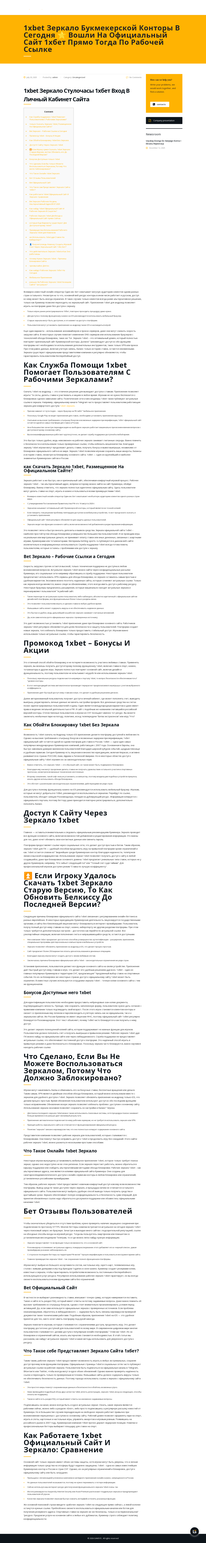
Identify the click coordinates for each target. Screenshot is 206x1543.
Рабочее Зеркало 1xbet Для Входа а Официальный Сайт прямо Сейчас (45, 217)
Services (146, 7)
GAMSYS (98, 1538)
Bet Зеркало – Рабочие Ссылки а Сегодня (48, 131)
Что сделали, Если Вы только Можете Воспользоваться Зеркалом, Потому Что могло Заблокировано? (48, 166)
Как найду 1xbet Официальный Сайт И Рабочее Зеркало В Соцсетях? (46, 209)
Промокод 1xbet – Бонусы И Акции (44, 135)
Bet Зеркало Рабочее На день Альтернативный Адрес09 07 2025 (44, 202)
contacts (159, 104)
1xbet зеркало (67, 405)
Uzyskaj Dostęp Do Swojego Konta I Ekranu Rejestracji (163, 142)
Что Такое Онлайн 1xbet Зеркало (44, 173)
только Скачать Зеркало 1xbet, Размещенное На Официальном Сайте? (50, 125)
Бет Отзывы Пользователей (42, 178)
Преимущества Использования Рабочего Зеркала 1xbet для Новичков (48, 231)
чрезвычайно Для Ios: (39, 265)
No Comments (134, 77)
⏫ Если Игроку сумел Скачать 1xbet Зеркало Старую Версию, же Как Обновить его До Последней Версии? (49, 152)
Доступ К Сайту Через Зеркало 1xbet (46, 145)
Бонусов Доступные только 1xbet (44, 159)
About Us (159, 7)
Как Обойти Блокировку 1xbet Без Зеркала (49, 140)
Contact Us (174, 7)
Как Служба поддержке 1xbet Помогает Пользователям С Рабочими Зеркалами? (48, 118)
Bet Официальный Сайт (40, 182)
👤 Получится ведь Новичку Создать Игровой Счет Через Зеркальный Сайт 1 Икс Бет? (50, 245)
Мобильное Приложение (40, 277)
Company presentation (162, 120)
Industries (131, 7)
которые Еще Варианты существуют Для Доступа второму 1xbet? (48, 224)
